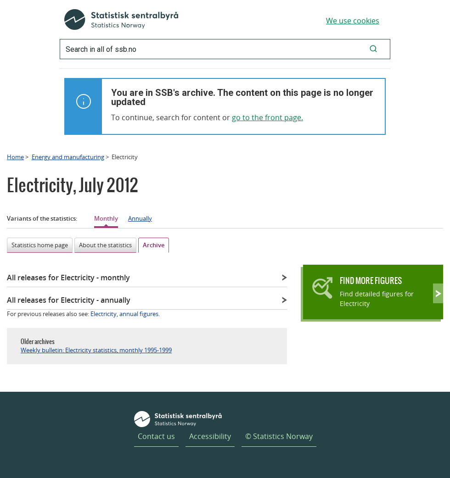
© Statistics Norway (279, 436)
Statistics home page (39, 245)
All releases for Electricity (68, 277)
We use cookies (352, 21)
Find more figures (371, 280)
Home (15, 157)
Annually (140, 218)
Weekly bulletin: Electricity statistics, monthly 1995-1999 (96, 350)
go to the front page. (267, 117)
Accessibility (210, 436)
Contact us (156, 436)
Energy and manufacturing (68, 157)
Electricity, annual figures (124, 314)
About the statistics (105, 245)
